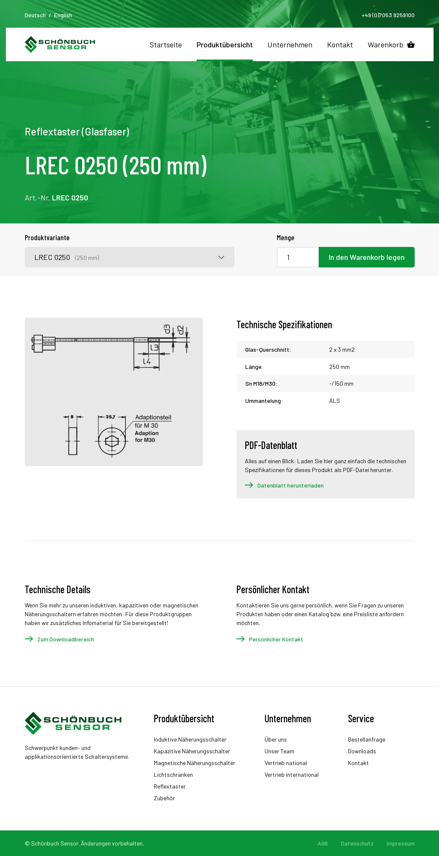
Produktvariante (47, 237)
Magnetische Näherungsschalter (194, 762)
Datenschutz (357, 843)
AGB (322, 843)
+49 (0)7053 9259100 (388, 14)
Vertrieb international (292, 774)
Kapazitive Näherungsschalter (192, 751)
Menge (285, 237)
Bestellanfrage (366, 739)
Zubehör (164, 798)
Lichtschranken (173, 774)
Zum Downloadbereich (65, 639)
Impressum (401, 843)
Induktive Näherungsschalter (190, 739)
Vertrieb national (286, 762)
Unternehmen (290, 44)
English (63, 14)
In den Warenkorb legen (367, 257)
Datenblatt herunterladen (290, 485)
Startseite (166, 44)
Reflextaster (170, 786)
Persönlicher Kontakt (276, 639)
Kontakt (340, 44)
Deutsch (35, 14)
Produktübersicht (225, 44)
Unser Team (279, 751)
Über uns (276, 739)
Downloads (362, 751)
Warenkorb (385, 44)
